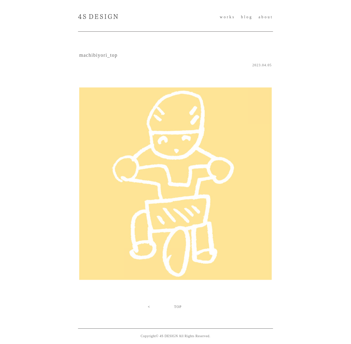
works (227, 17)
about (265, 17)
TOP (178, 307)
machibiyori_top (98, 55)
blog (247, 17)
